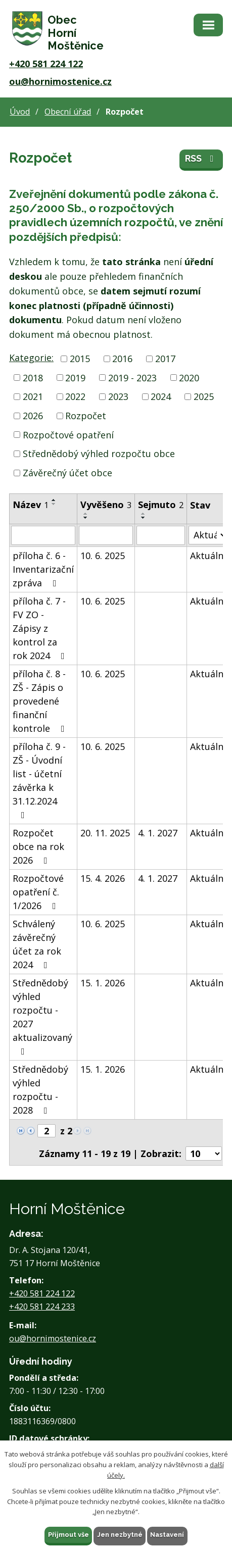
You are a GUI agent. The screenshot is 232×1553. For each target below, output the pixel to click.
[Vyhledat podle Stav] (208, 535)
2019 (75, 377)
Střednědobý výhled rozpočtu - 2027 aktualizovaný (42, 1016)
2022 (75, 396)
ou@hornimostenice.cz (60, 81)
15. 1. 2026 (102, 983)
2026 (33, 416)
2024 (161, 396)
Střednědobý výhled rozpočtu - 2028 (40, 1089)
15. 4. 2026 (102, 878)
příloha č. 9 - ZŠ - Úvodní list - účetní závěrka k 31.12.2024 (39, 780)
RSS (201, 159)
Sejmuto (160, 504)
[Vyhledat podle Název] (43, 535)
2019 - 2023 (132, 377)
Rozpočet (85, 416)
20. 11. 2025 (105, 833)
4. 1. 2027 (157, 833)
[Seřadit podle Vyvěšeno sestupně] (85, 518)
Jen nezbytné (120, 1534)
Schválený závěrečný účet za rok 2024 (37, 944)
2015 (80, 359)
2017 (165, 359)
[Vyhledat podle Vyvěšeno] (106, 535)
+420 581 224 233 (42, 1306)
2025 (204, 396)
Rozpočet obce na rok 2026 (38, 846)
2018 (33, 377)
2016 (122, 359)
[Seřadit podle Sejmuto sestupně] (143, 518)
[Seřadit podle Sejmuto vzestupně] (143, 514)
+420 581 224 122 (46, 64)
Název (31, 504)
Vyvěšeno (105, 504)
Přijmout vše (68, 1534)
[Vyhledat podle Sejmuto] (160, 535)
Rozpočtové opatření (68, 435)
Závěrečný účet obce (67, 473)
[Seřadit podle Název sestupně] (54, 504)
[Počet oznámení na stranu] (203, 1153)
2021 (33, 396)
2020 (189, 377)
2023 (118, 396)
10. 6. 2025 (102, 555)
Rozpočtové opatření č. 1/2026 (38, 892)
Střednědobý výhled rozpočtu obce (99, 453)
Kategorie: (31, 358)
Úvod (20, 111)
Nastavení (167, 1534)
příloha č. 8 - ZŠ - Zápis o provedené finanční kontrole (41, 701)
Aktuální (208, 555)
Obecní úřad (67, 111)
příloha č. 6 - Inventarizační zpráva (43, 569)
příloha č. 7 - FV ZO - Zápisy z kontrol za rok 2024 (41, 628)
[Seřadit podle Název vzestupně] (54, 500)
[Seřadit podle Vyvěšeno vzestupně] (85, 514)
